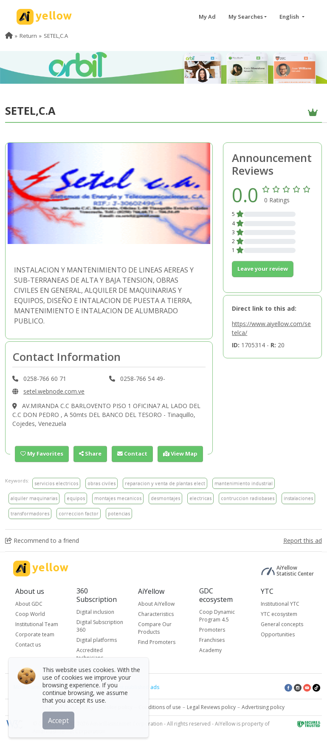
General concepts (282, 624)
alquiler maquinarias (34, 498)
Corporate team (34, 634)
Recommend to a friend (42, 540)
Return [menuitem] (28, 36)
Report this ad (302, 540)
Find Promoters (156, 642)
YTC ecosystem (279, 614)
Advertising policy (263, 707)
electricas (200, 498)
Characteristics (156, 614)
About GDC (28, 603)
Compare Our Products (155, 628)
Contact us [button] (28, 644)
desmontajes (165, 498)
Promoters (212, 629)
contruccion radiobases (247, 498)
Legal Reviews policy (211, 707)
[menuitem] (9, 36)
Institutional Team (36, 624)
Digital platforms (96, 640)
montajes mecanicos (117, 498)
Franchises (212, 640)
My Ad (207, 16)
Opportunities (278, 634)
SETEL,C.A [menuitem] (56, 36)
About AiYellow (156, 603)
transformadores (30, 513)
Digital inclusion (95, 612)
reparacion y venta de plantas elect (165, 483)
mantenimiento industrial (243, 483)
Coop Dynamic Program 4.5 (217, 615)
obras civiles (101, 483)
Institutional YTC (280, 603)
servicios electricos (56, 483)
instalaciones (298, 498)
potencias (119, 513)
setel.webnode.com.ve (54, 391)
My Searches (245, 16)
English (289, 16)
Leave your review (262, 268)
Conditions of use (159, 707)
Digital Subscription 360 (99, 625)
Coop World (30, 614)
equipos (76, 498)
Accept (58, 720)
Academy (210, 650)
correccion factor (79, 513)
